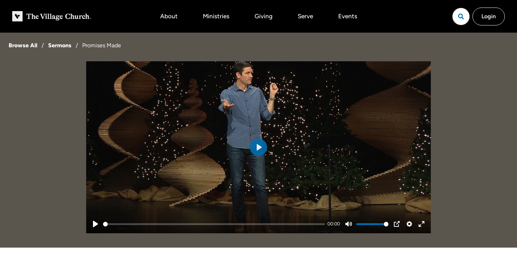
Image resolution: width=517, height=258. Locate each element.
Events (347, 16)
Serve (305, 16)
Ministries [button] (216, 16)
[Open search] (461, 16)
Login (488, 16)
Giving (264, 16)
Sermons (59, 45)
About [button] (169, 16)
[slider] (214, 224)
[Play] (95, 224)
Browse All (23, 45)
